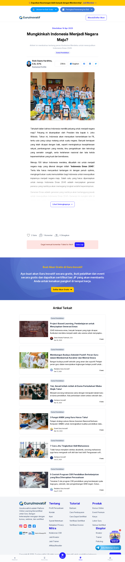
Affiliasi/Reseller (55, 546)
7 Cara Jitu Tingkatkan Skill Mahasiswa (69, 446)
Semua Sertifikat (99, 525)
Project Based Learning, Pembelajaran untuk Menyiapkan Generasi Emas (72, 325)
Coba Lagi (79, 245)
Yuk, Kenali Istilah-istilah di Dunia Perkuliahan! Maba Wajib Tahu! (76, 387)
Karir (51, 516)
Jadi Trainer (54, 541)
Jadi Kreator (54, 537)
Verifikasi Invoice (76, 525)
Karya (94, 516)
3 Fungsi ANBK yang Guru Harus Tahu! (69, 417)
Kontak (52, 512)
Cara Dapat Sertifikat (78, 516)
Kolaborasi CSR (55, 533)
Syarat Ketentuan (56, 521)
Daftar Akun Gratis (62, 289)
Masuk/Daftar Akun (96, 18)
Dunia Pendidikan (62, 53)
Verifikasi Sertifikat (77, 521)
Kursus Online (98, 508)
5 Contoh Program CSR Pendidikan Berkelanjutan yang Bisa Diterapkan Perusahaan (74, 476)
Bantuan (73, 508)
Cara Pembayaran (77, 512)
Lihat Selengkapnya (63, 204)
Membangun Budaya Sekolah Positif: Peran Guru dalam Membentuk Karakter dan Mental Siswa (74, 356)
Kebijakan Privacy (56, 525)
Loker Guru (97, 521)
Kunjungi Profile (39, 67)
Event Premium (98, 512)
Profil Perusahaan (56, 508)
